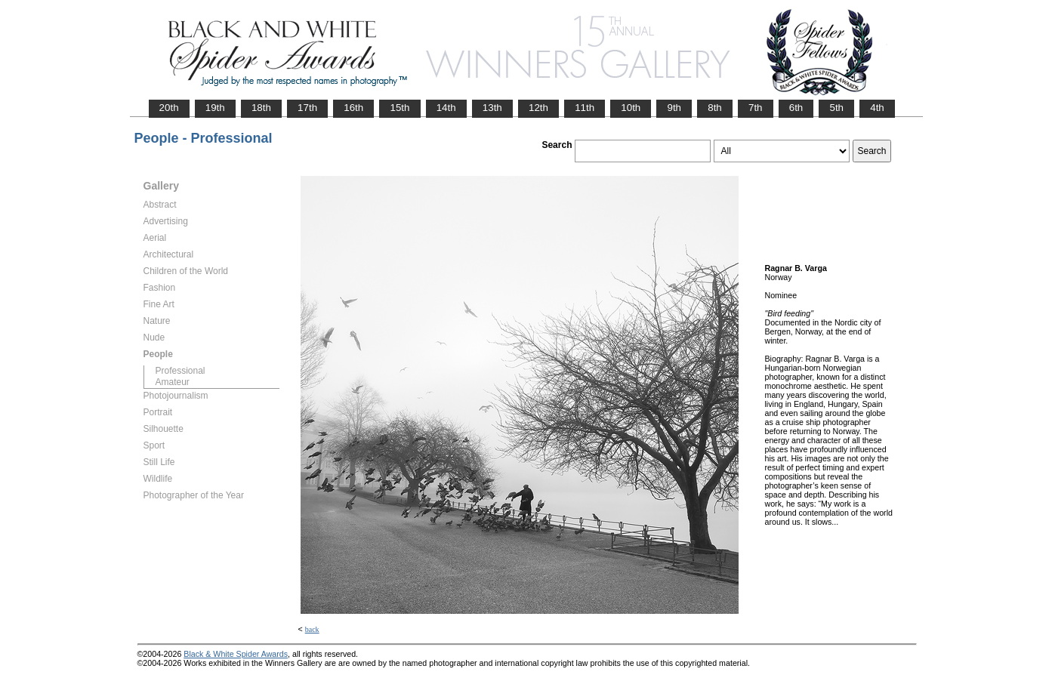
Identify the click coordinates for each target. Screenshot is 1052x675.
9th (674, 107)
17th (307, 107)
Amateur (173, 382)
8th (714, 107)
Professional (180, 370)
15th (399, 107)
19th (215, 107)
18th (261, 107)
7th (755, 107)
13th (492, 107)
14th (446, 107)
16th (353, 107)
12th (538, 107)
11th (584, 107)
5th (836, 107)
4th (877, 107)
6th (796, 107)
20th (169, 107)
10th (630, 107)
